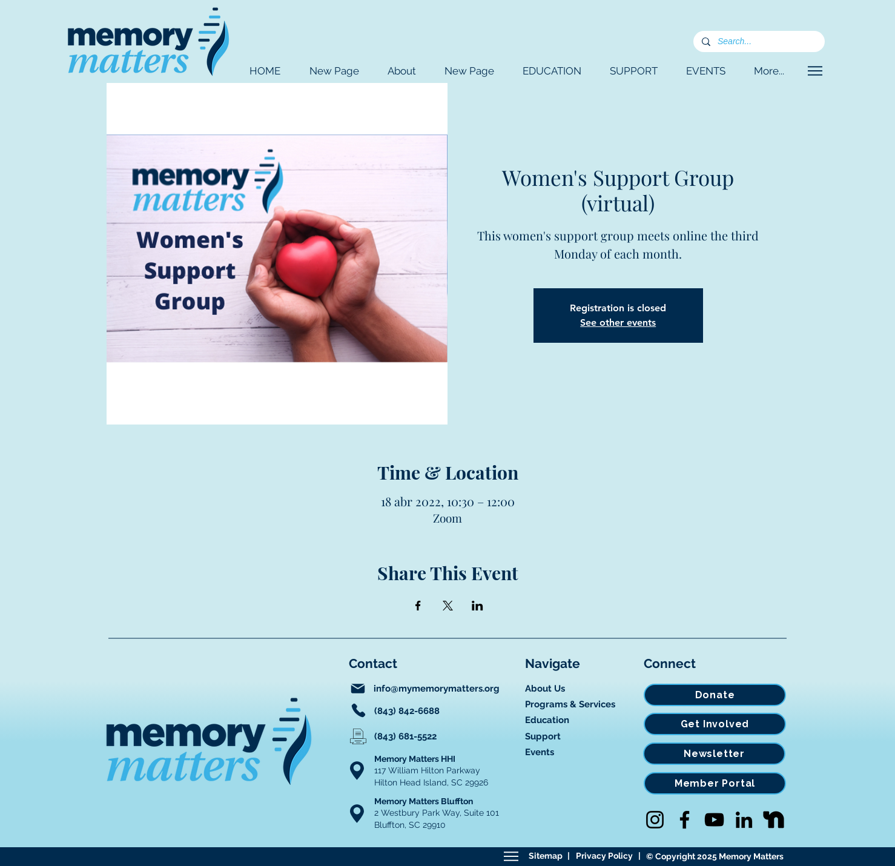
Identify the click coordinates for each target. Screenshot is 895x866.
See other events (618, 322)
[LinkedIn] (744, 819)
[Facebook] (684, 819)
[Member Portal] (715, 783)
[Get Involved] (715, 724)
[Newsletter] (714, 753)
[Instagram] (655, 819)
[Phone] (358, 710)
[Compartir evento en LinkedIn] (477, 605)
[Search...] (758, 42)
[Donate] (715, 695)
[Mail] (358, 688)
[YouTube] (714, 819)
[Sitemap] (510, 856)
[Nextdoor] (773, 819)
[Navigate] (814, 71)
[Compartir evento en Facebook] (418, 605)
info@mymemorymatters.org (437, 688)
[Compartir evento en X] (448, 605)
